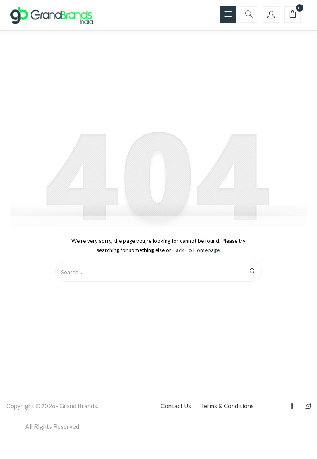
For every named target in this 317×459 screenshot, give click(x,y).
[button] (292, 15)
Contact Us (176, 406)
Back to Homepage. (197, 250)
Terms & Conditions (227, 406)
